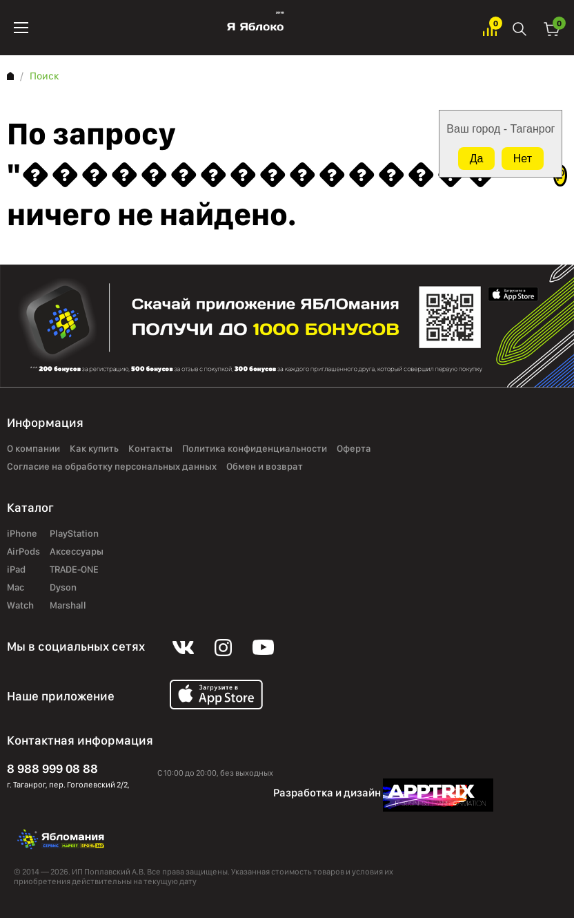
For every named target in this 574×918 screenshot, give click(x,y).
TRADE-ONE (74, 569)
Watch (20, 605)
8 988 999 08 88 (52, 768)
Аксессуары (76, 551)
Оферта (354, 449)
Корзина (552, 28)
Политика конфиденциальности (254, 449)
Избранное (490, 28)
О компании (33, 449)
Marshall (68, 605)
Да (477, 158)
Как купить (94, 449)
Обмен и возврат (264, 466)
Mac (15, 587)
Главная (10, 76)
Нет (522, 158)
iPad (16, 569)
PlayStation (74, 533)
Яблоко (256, 28)
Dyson (63, 587)
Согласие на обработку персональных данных (112, 466)
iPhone (22, 533)
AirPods (23, 551)
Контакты (150, 449)
